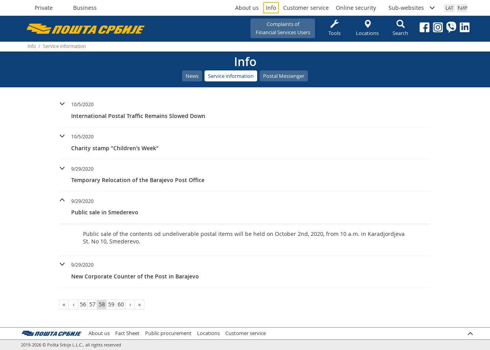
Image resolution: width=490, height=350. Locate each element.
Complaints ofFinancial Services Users (283, 28)
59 (111, 304)
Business (85, 7)
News (192, 75)
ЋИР (462, 8)
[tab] (244, 111)
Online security (356, 7)
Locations (367, 28)
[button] (244, 109)
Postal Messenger (283, 75)
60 (121, 304)
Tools (334, 28)
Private (44, 7)
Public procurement (168, 333)
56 (83, 304)
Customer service (306, 7)
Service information (231, 75)
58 (102, 304)
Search (400, 28)
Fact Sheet (127, 333)
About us (247, 7)
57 (92, 304)
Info (271, 7)
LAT (449, 8)
